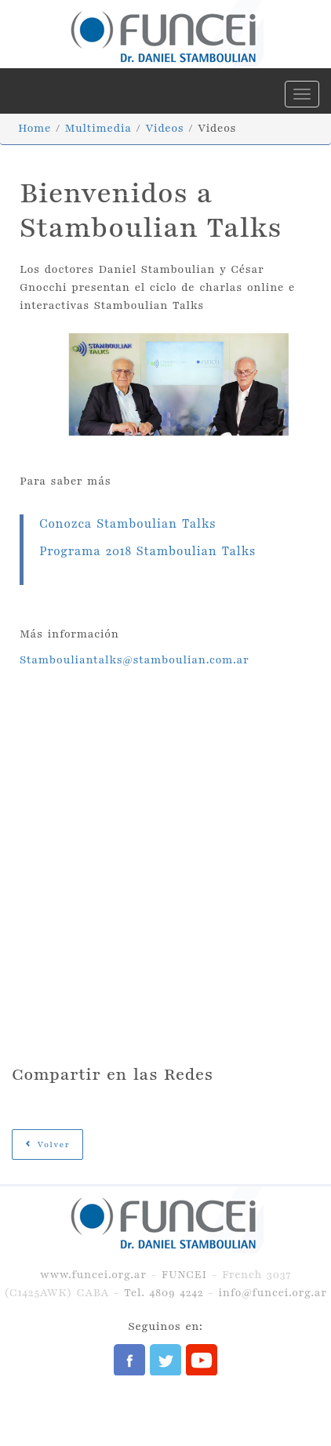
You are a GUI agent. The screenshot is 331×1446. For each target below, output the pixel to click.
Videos (164, 128)
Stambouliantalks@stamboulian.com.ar (134, 659)
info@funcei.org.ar (272, 1292)
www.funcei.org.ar (93, 1274)
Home (34, 128)
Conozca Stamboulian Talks (127, 524)
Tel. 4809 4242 (163, 1292)
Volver (47, 1144)
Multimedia (98, 128)
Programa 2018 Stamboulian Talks (147, 551)
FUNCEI (184, 1274)
